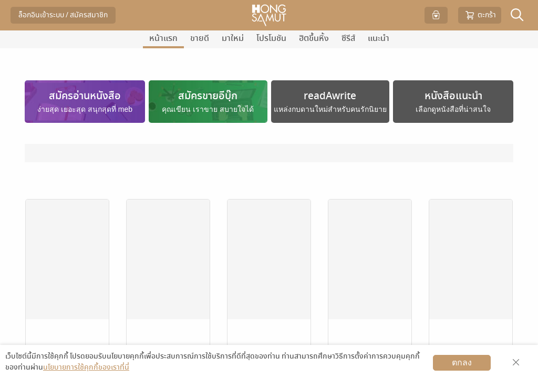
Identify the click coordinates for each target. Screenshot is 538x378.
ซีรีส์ (348, 38)
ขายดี (199, 38)
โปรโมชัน (271, 38)
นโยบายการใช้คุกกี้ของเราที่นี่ (86, 367)
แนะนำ (378, 38)
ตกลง (462, 362)
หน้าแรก (163, 38)
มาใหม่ (233, 38)
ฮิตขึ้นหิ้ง (314, 38)
